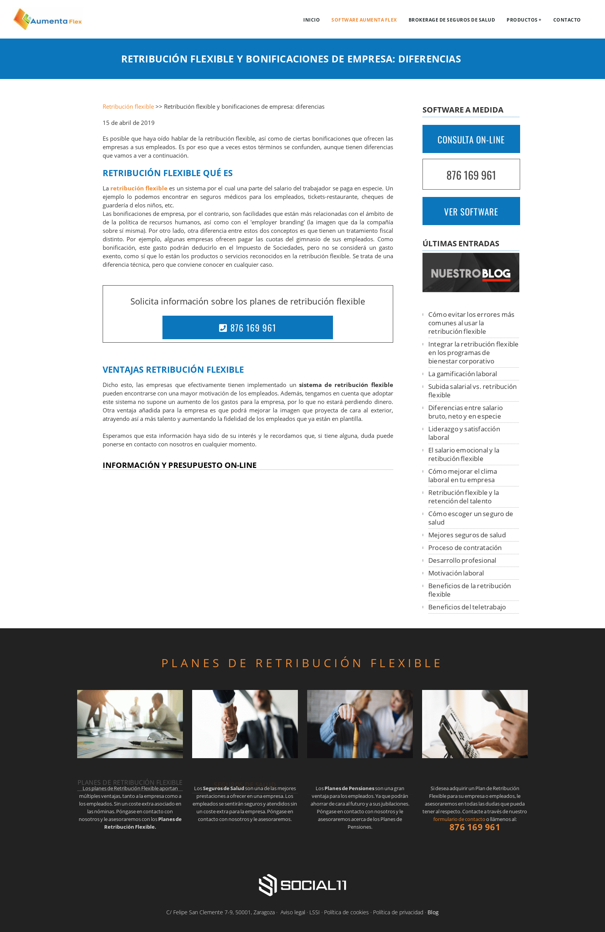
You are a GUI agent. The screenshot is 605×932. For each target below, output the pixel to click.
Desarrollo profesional (462, 560)
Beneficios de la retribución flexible (469, 590)
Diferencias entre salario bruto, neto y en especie (465, 412)
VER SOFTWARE (471, 211)
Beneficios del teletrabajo (467, 606)
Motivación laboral (456, 573)
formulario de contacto (459, 819)
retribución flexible (138, 188)
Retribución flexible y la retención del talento (463, 496)
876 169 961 (247, 327)
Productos (522, 20)
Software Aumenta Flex (364, 20)
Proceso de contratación (465, 547)
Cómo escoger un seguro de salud (470, 518)
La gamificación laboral (462, 373)
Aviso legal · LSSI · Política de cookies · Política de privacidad (352, 912)
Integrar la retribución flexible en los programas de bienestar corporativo (473, 352)
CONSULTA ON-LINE (471, 139)
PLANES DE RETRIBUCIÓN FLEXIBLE (302, 663)
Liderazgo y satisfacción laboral (464, 433)
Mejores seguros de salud (467, 534)
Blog (433, 912)
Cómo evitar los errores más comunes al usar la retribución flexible (471, 323)
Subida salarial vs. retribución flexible (472, 390)
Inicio (311, 20)
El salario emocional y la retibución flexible (463, 454)
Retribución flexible (128, 106)
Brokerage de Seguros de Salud (452, 20)
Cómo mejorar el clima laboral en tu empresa (462, 475)
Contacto (567, 20)
